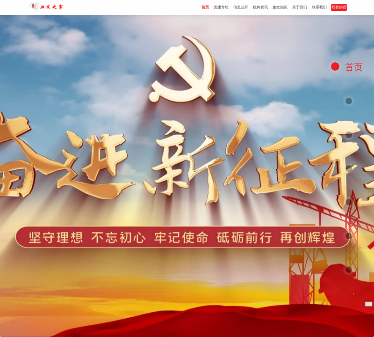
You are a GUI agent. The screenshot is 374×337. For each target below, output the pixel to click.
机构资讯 (260, 7)
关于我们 (299, 7)
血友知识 (280, 7)
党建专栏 (221, 7)
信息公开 (240, 7)
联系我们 (319, 7)
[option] (187, 176)
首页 (205, 7)
